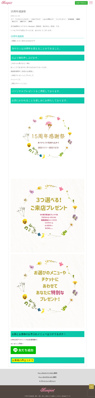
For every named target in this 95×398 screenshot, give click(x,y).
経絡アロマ (23, 21)
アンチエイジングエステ (21, 19)
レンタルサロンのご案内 (48, 377)
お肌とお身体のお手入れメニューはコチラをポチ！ (39, 334)
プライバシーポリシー (48, 381)
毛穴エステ (15, 21)
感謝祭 (78, 19)
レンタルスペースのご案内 (48, 373)
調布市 (30, 21)
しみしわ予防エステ (48, 19)
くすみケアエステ (35, 19)
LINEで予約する (81, 3)
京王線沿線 (71, 19)
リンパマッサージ (61, 19)
